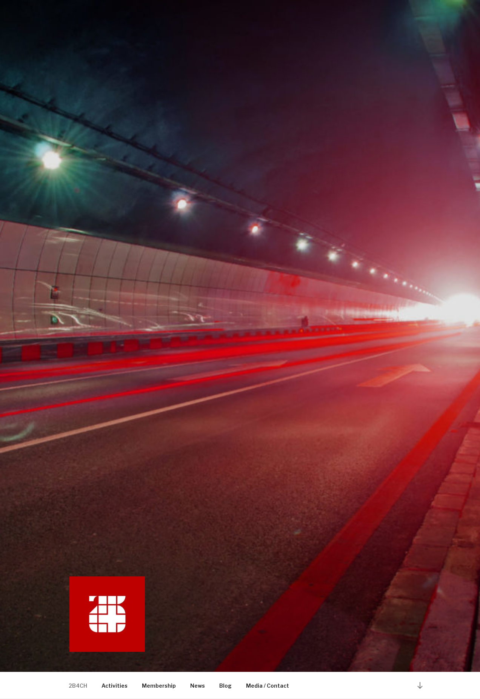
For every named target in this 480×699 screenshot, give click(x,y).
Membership (159, 685)
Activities (115, 685)
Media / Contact (267, 685)
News (197, 685)
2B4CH (78, 685)
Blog (225, 685)
